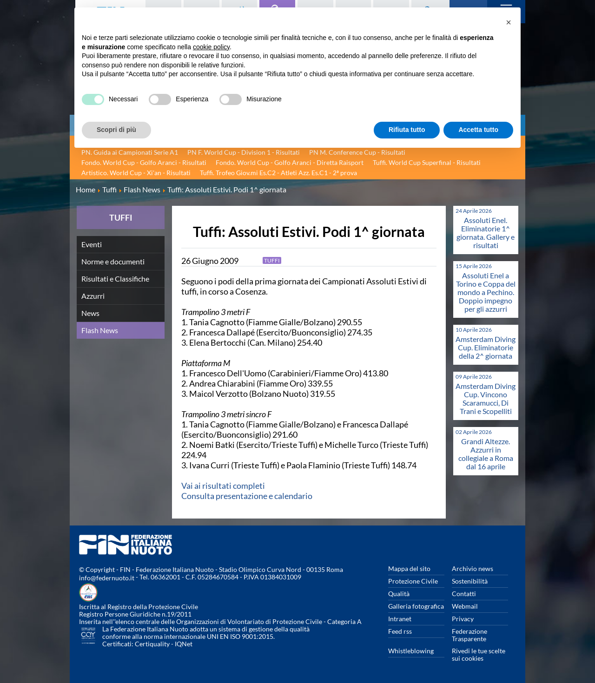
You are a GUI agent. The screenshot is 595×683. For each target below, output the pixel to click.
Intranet (399, 619)
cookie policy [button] (211, 47)
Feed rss (400, 631)
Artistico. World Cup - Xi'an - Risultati (136, 173)
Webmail (465, 606)
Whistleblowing (411, 651)
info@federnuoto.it (106, 578)
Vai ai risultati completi (223, 485)
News (90, 313)
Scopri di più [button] (116, 129)
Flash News (99, 330)
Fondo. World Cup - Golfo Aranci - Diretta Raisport (290, 162)
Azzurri (93, 295)
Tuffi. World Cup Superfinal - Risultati (427, 162)
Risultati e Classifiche (115, 278)
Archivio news (472, 568)
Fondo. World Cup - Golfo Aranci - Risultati (143, 162)
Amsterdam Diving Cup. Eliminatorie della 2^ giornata (486, 347)
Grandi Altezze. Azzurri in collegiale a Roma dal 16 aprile (485, 454)
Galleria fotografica (416, 606)
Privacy (463, 619)
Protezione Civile (413, 581)
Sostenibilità (470, 581)
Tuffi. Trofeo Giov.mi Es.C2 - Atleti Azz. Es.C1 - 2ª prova (278, 173)
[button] (508, 22)
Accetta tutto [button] (478, 129)
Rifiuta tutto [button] (407, 129)
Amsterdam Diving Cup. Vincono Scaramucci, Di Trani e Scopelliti (486, 398)
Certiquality (152, 644)
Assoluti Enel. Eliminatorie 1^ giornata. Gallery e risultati (485, 233)
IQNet (183, 644)
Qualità (399, 594)
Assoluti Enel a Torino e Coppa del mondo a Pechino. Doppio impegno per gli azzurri (486, 292)
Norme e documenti (113, 261)
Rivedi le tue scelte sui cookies (478, 654)
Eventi (91, 244)
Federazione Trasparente (469, 635)
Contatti (464, 594)
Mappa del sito (409, 568)
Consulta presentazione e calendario (246, 496)
